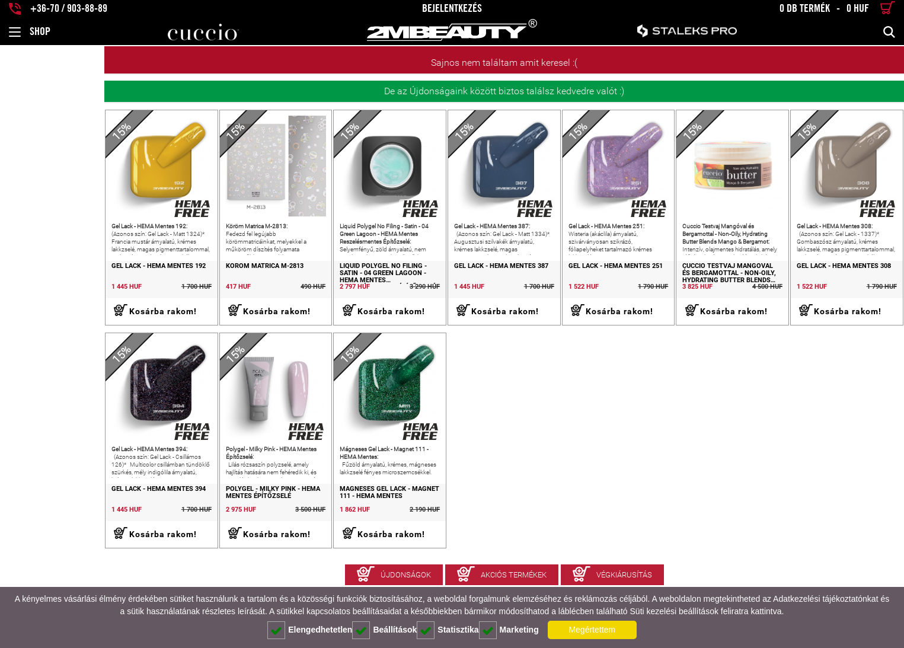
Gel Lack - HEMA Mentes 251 (570, 281)
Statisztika (447, 630)
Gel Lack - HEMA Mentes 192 (54, 281)
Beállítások (384, 630)
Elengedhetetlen (309, 630)
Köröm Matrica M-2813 (175, 281)
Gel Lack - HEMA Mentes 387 (441, 281)
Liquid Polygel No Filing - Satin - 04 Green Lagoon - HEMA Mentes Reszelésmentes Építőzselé (321, 288)
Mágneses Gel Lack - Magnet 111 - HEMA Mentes (322, 522)
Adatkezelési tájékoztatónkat (825, 599)
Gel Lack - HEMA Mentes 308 (829, 281)
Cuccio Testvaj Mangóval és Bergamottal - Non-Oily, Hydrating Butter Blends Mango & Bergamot (710, 288)
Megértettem (591, 629)
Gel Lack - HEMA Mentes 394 (54, 518)
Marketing (509, 630)
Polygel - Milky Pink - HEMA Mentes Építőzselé (183, 522)
